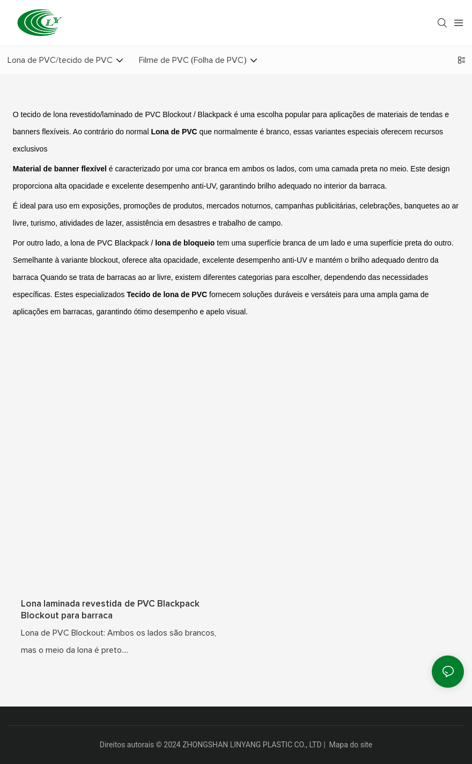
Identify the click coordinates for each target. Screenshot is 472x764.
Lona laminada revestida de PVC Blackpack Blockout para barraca (110, 610)
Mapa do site (351, 744)
